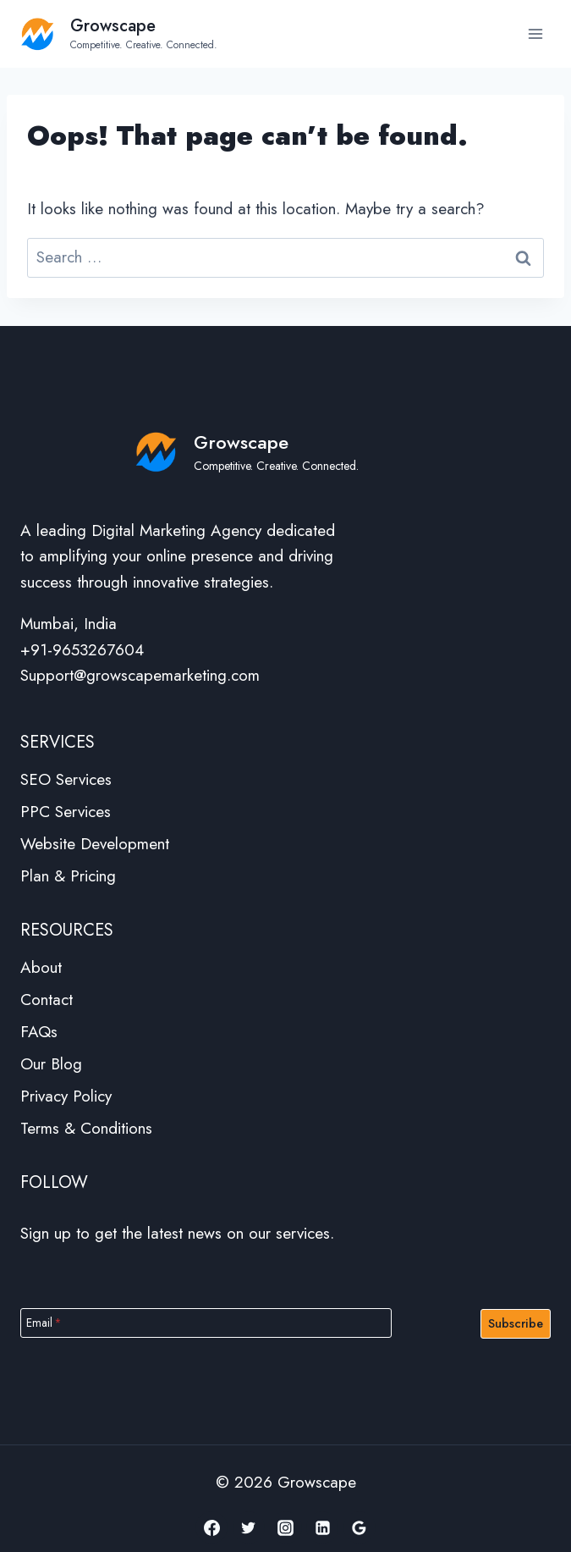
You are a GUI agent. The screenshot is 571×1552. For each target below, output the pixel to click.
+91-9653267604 (82, 649)
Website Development (94, 843)
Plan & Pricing (68, 875)
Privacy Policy (66, 1096)
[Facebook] (211, 1527)
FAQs (39, 1031)
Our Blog (51, 1063)
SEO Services (66, 779)
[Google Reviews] (359, 1527)
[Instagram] (286, 1527)
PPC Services (65, 811)
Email (44, 1322)
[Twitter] (249, 1527)
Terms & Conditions (86, 1128)
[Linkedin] (322, 1527)
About (41, 967)
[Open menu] (535, 33)
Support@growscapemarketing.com (140, 675)
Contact (46, 999)
